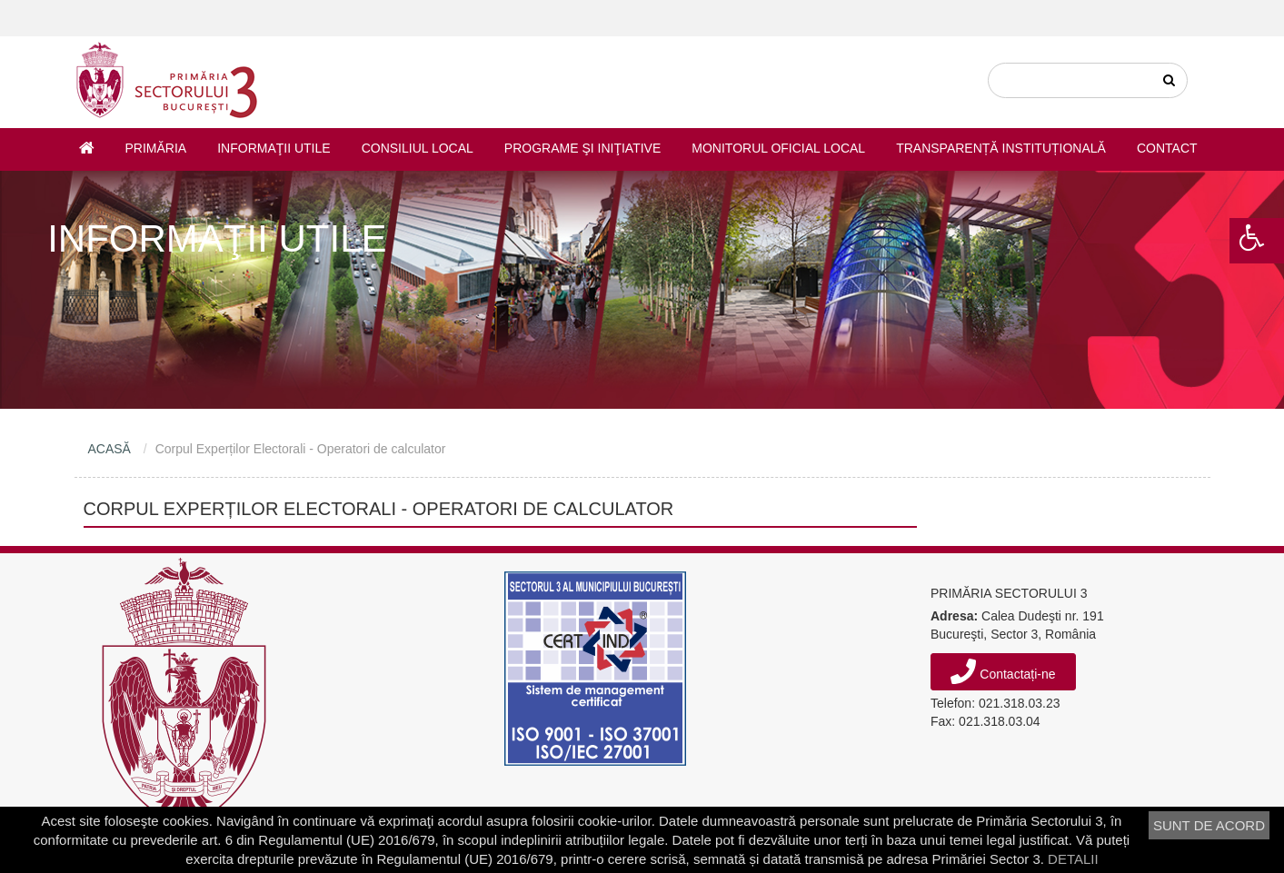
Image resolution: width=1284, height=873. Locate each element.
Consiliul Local (417, 148)
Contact (1167, 148)
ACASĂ (109, 448)
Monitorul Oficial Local (778, 148)
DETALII (1073, 859)
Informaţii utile (273, 148)
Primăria (156, 148)
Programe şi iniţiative (582, 148)
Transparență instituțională (1001, 148)
